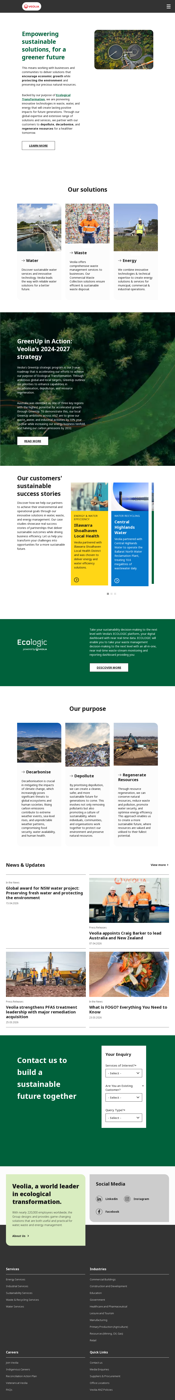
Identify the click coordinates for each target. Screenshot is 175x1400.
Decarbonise (39, 743)
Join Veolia (12, 1362)
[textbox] (121, 1073)
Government (97, 1299)
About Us (18, 1236)
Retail (93, 1340)
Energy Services (15, 1279)
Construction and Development (108, 1286)
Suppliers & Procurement (105, 1376)
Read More (32, 441)
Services (12, 1269)
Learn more (38, 146)
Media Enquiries (99, 1369)
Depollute (87, 745)
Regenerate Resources (136, 744)
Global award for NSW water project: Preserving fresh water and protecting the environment (44, 892)
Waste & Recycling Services (22, 1299)
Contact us (96, 1362)
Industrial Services (17, 1286)
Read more (89, 530)
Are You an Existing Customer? (119, 1088)
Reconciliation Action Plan (21, 1376)
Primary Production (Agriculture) (109, 1327)
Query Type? (115, 1110)
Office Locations (99, 1383)
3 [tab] (115, 594)
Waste (87, 223)
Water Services (15, 1306)
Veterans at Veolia (16, 1383)
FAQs (9, 1389)
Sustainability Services (19, 1293)
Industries (98, 1269)
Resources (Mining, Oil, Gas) (106, 1333)
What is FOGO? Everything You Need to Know (128, 1009)
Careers (12, 1352)
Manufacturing (98, 1320)
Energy (136, 227)
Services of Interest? (120, 1065)
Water (39, 227)
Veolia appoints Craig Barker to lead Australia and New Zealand (125, 935)
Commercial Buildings (102, 1279)
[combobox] (124, 1073)
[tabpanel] (130, 529)
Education (96, 1293)
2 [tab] (112, 594)
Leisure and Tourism (102, 1313)
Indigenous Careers (18, 1369)
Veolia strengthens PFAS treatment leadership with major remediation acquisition (41, 1011)
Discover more (109, 667)
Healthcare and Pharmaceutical (108, 1306)
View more (158, 865)
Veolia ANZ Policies (101, 1389)
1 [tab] (108, 594)
